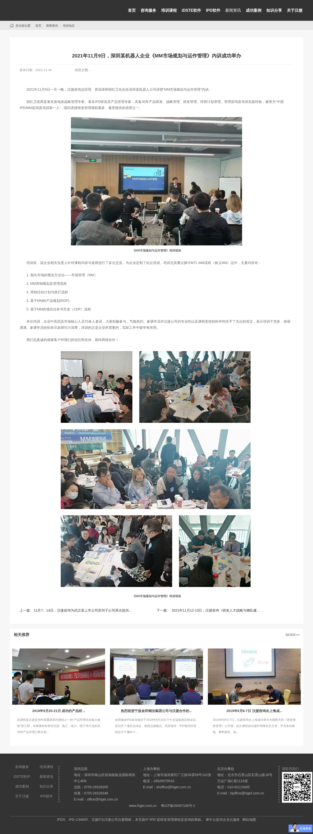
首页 (132, 10)
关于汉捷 (294, 10)
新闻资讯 (233, 10)
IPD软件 (213, 10)
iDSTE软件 (191, 10)
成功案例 (253, 10)
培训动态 (69, 25)
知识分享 (274, 10)
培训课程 (169, 10)
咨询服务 (148, 10)
